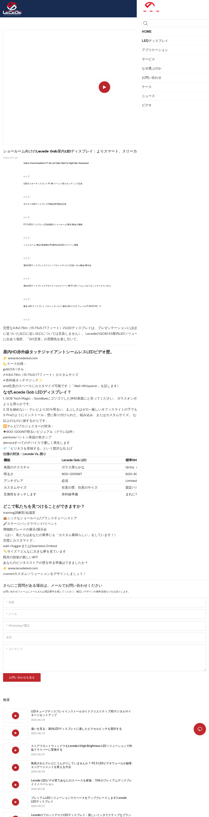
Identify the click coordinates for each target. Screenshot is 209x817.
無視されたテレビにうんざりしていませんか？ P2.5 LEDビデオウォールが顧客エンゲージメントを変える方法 (168, 730)
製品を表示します (188, 170)
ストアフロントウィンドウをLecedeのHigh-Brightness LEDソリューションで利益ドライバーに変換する (66, 730)
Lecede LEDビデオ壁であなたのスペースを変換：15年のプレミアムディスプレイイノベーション (67, 747)
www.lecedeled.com (23, 358)
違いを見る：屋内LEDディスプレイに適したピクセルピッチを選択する (167, 713)
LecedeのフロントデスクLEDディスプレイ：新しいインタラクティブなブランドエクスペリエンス (66, 765)
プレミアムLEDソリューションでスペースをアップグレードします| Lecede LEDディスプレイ (167, 747)
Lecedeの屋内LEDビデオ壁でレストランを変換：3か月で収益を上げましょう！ (67, 782)
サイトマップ (42, 809)
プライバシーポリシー (66, 809)
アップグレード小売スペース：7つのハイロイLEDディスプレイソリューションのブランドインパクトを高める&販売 (169, 765)
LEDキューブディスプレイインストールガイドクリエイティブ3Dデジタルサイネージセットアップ (66, 713)
